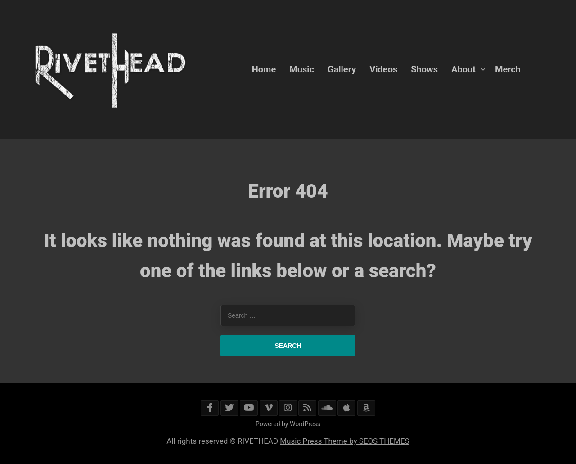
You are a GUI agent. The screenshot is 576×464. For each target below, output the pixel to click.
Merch (508, 69)
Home (264, 69)
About (463, 69)
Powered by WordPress (288, 424)
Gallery (342, 69)
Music (301, 69)
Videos (383, 69)
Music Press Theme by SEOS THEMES (344, 441)
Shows (424, 69)
